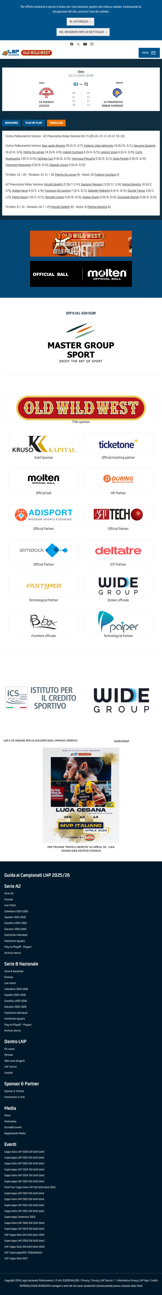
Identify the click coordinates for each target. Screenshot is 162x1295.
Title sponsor (81, 422)
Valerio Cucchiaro (73, 152)
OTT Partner (118, 564)
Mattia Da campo (33, 152)
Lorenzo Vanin (109, 152)
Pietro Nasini (20, 197)
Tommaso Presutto (83, 158)
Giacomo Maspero (91, 184)
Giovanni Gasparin (145, 145)
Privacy (85, 1280)
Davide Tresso (136, 190)
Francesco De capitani (58, 190)
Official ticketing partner (118, 457)
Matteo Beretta (131, 184)
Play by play (34, 122)
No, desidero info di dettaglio (81, 31)
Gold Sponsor (43, 457)
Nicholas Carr (45, 158)
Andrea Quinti (91, 197)
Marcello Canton (54, 197)
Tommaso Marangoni (18, 165)
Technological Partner (43, 600)
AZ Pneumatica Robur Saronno (112, 103)
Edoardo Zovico (58, 165)
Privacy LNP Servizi (102, 1280)
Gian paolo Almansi (53, 145)
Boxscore (11, 122)
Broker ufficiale (118, 600)
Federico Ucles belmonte (98, 145)
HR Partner (118, 493)
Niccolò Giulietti (53, 184)
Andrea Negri (20, 190)
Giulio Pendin (121, 158)
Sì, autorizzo (79, 20)
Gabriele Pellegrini (99, 190)
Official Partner (43, 529)
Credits (154, 1280)
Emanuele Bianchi (128, 197)
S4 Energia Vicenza (46, 103)
